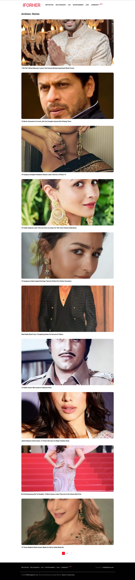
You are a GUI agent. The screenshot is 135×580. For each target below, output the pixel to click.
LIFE (69, 5)
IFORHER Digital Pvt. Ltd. (31, 575)
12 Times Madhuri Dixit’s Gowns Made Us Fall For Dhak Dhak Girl (42, 547)
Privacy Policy (70, 575)
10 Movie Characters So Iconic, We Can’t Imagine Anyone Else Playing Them (46, 121)
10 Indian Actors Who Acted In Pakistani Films (36, 388)
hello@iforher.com (108, 567)
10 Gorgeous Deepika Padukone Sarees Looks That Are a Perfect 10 (43, 174)
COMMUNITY (95, 5)
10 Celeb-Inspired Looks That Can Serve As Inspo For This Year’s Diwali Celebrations (49, 228)
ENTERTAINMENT (78, 5)
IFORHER (31, 5)
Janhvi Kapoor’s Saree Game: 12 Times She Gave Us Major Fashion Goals (45, 441)
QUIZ (87, 5)
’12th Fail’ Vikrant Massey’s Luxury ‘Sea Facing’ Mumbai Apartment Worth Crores (47, 68)
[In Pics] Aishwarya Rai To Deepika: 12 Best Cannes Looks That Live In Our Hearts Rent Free (51, 494)
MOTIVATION (49, 5)
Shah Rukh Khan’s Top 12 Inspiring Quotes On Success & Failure (42, 334)
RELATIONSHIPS (61, 5)
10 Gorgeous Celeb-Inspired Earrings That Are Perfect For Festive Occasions (46, 281)
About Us (64, 575)
